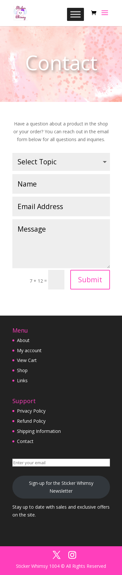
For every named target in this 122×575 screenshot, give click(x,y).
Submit (90, 279)
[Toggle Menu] (75, 14)
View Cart (27, 360)
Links (22, 380)
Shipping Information (39, 431)
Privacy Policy (31, 411)
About (23, 340)
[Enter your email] (61, 463)
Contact (25, 441)
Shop (22, 370)
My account (29, 350)
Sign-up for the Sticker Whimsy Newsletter (61, 487)
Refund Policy (31, 421)
